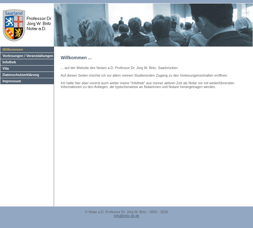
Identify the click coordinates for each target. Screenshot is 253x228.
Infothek (9, 62)
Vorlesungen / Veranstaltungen (28, 56)
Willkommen (13, 49)
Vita (6, 68)
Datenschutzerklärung (21, 75)
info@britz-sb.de (126, 216)
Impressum (12, 81)
